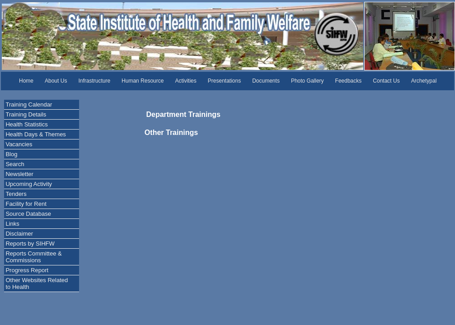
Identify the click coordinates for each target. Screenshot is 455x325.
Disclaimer (19, 233)
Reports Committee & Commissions (33, 257)
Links (12, 223)
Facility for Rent (25, 203)
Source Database (28, 213)
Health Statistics (26, 124)
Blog (11, 154)
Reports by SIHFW (29, 243)
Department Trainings (168, 114)
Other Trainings (168, 132)
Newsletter (19, 174)
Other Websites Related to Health (36, 283)
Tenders (15, 193)
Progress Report (26, 270)
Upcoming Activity (28, 184)
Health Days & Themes (35, 134)
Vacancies (18, 144)
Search (14, 164)
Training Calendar (28, 104)
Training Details (25, 114)
